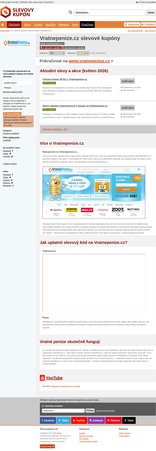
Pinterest (6, 183)
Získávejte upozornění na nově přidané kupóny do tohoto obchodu (18, 74)
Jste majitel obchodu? (135, 31)
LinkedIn (6, 180)
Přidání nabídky (124, 433)
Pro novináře (84, 439)
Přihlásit (7, 88)
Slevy (27, 24)
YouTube (6, 156)
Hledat (150, 12)
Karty (75, 24)
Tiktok (130, 420)
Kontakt (82, 433)
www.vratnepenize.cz (52, 43)
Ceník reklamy (124, 436)
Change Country (47, 446)
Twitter (5, 154)
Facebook (7, 151)
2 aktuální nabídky (51, 48)
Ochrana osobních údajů (12, 92)
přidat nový (14, 137)
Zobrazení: (44, 53)
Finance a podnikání (11, 133)
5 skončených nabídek (73, 48)
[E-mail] (63, 411)
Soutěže (50, 24)
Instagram (98, 420)
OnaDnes (87, 24)
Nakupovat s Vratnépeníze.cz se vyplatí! (65, 386)
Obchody (14, 24)
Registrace (132, 24)
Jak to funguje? (150, 31)
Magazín (63, 24)
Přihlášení (148, 24)
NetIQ (59, 433)
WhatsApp (7, 186)
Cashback (7, 140)
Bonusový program (86, 436)
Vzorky (38, 24)
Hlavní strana (5, 31)
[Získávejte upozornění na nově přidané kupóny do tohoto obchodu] (17, 83)
